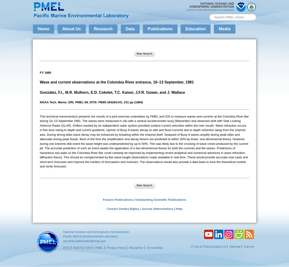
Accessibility (155, 248)
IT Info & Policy (201, 246)
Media (225, 29)
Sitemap (234, 246)
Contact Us (218, 246)
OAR (88, 248)
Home (43, 29)
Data (130, 29)
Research (103, 29)
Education (195, 29)
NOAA (77, 248)
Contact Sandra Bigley (123, 209)
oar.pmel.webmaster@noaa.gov (84, 241)
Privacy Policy (116, 248)
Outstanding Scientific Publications (160, 199)
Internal (249, 246)
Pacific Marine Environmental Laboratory (90, 236)
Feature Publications (118, 199)
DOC (66, 248)
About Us (71, 29)
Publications (160, 29)
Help (179, 209)
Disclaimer (136, 248)
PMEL (99, 248)
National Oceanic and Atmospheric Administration (96, 232)
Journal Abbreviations (157, 209)
